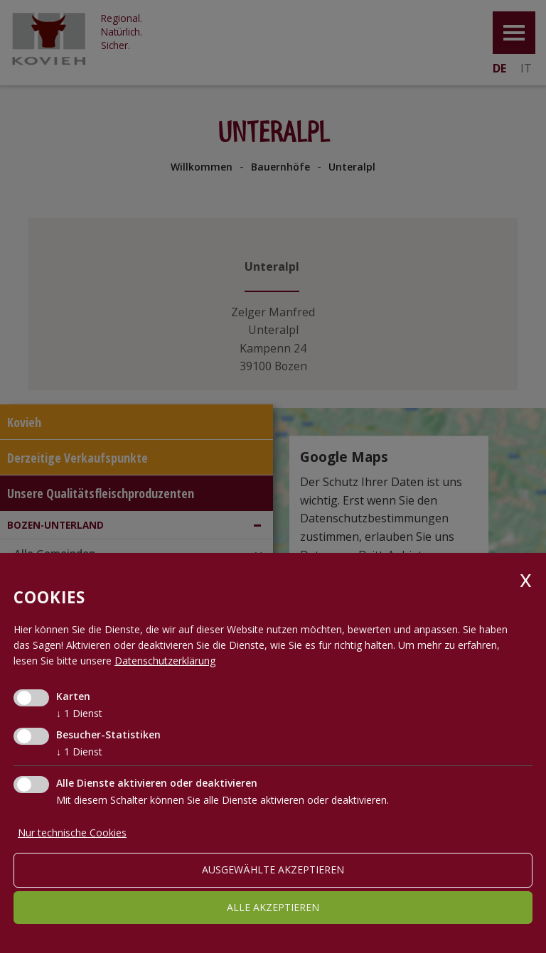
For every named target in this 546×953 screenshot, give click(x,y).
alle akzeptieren (273, 907)
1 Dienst (79, 713)
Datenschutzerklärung (164, 660)
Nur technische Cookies (72, 832)
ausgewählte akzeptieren (273, 869)
